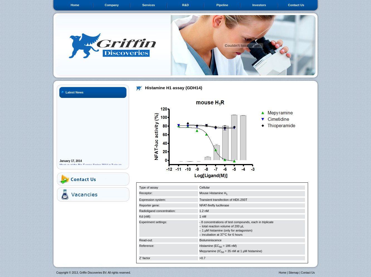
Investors (259, 5)
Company (112, 5)
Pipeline (222, 5)
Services (148, 5)
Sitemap (294, 272)
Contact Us (296, 5)
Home (75, 5)
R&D (185, 5)
